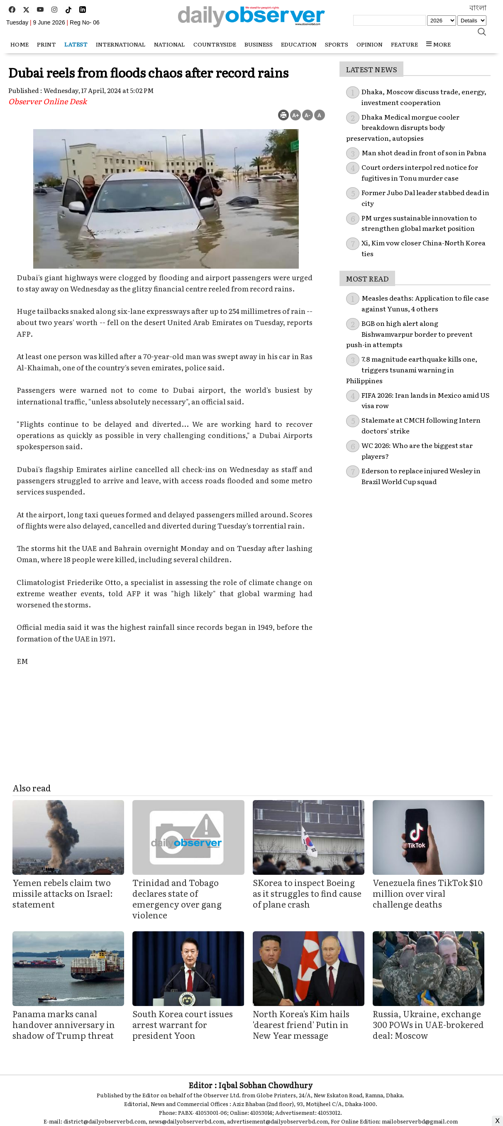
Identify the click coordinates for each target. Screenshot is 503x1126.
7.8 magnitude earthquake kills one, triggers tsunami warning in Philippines (411, 369)
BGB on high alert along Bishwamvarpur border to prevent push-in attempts (409, 333)
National (169, 44)
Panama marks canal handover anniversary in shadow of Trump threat (63, 1024)
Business (258, 44)
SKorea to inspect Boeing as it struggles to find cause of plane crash (307, 893)
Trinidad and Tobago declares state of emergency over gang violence (177, 898)
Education (299, 44)
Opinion (369, 44)
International (121, 44)
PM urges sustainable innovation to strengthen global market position (419, 223)
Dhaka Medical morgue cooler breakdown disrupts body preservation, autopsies (402, 127)
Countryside (214, 44)
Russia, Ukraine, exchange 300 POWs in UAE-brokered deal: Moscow (428, 1024)
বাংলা (477, 8)
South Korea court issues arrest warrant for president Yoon (182, 1024)
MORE (438, 44)
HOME (19, 44)
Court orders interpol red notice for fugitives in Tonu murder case (419, 172)
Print (46, 44)
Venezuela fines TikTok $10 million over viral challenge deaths (428, 893)
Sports (336, 44)
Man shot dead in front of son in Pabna (423, 152)
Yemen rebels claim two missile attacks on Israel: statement (62, 893)
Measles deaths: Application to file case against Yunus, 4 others (425, 303)
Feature (404, 44)
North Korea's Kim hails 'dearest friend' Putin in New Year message (301, 1024)
